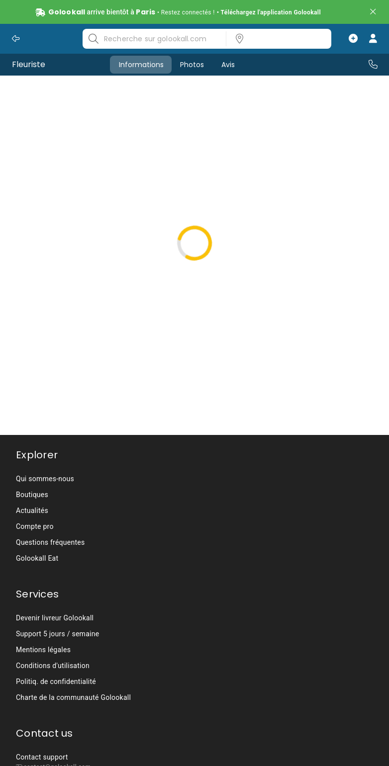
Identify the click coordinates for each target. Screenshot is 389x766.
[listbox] (275, 38)
